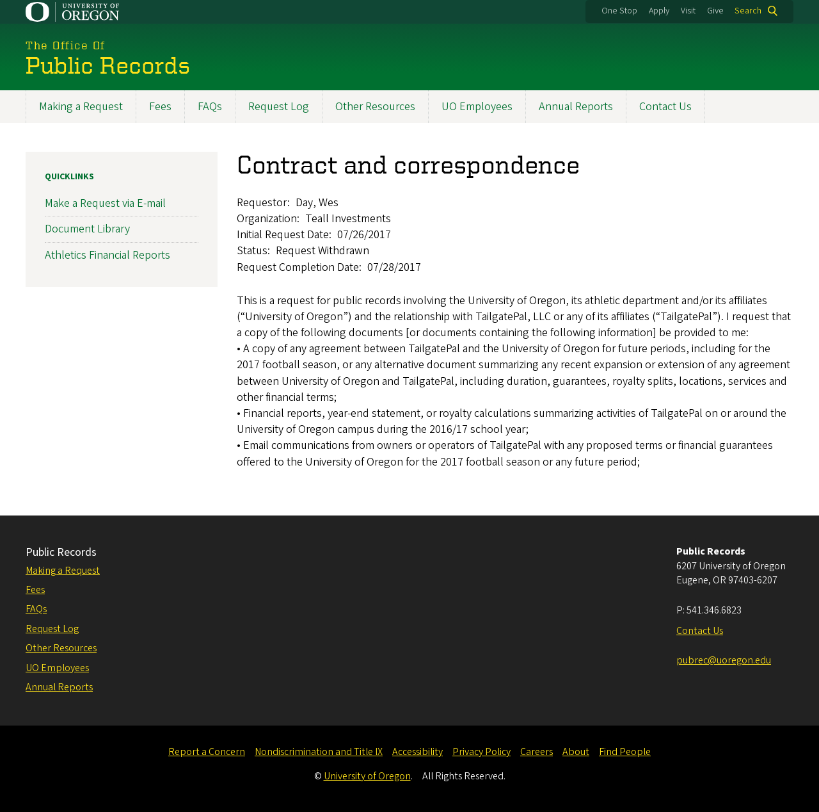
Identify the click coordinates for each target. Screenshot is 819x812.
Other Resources (375, 107)
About (575, 752)
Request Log (278, 107)
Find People (625, 752)
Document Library (87, 229)
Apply (659, 10)
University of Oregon (367, 776)
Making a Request (81, 107)
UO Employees (477, 107)
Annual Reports (576, 107)
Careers (536, 752)
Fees (160, 107)
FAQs (210, 107)
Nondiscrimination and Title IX (319, 752)
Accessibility (417, 752)
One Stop (619, 10)
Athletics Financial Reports (107, 255)
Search (748, 10)
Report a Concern (206, 752)
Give (715, 10)
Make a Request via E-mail (105, 203)
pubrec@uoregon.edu (723, 660)
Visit (688, 10)
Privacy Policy (481, 752)
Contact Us (665, 107)
